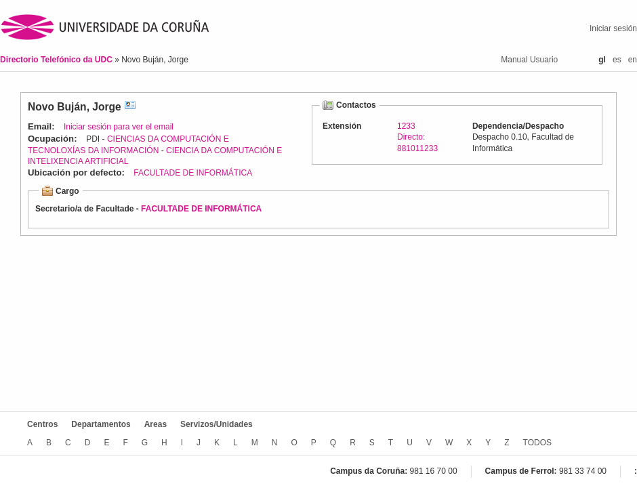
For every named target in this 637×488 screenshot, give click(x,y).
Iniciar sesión (613, 28)
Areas (155, 424)
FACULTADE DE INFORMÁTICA (192, 173)
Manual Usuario (529, 59)
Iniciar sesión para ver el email (118, 126)
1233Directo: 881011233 (417, 136)
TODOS (537, 442)
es (617, 59)
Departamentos (100, 424)
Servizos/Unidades (216, 424)
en (632, 59)
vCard (130, 107)
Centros (42, 424)
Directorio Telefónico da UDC (57, 59)
